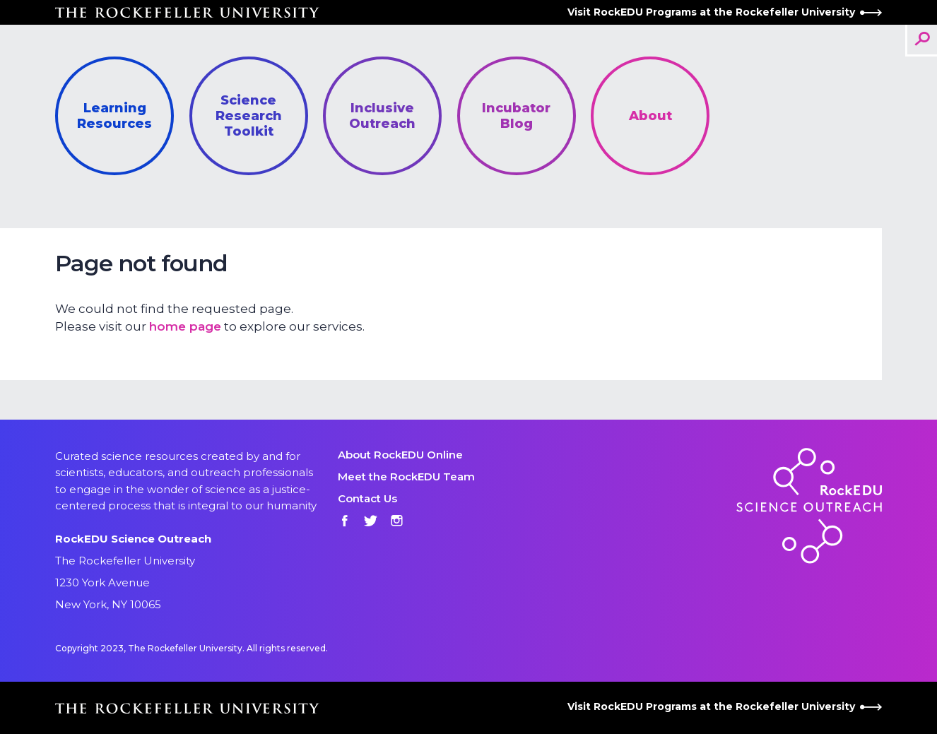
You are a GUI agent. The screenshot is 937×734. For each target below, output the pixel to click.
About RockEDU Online (400, 454)
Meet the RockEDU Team (406, 476)
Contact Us (367, 498)
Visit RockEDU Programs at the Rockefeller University (724, 12)
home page (185, 326)
